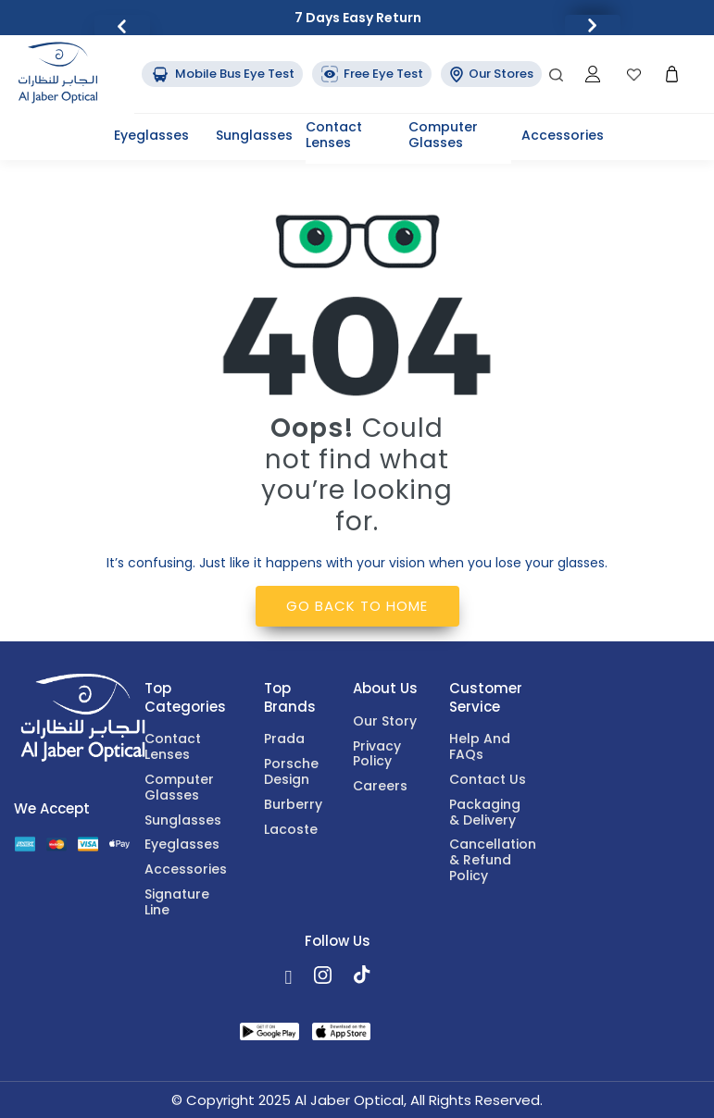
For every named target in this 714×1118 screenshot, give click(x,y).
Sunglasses (254, 135)
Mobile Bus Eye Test (222, 73)
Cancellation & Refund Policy (490, 861)
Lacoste (291, 830)
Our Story (385, 722)
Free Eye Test (371, 74)
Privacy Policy (377, 755)
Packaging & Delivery (484, 813)
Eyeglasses (151, 135)
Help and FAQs (479, 747)
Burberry (293, 805)
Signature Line (176, 903)
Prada (284, 739)
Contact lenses (334, 135)
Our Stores (491, 73)
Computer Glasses (443, 135)
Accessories (562, 135)
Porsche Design (291, 772)
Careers (380, 786)
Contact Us (487, 780)
